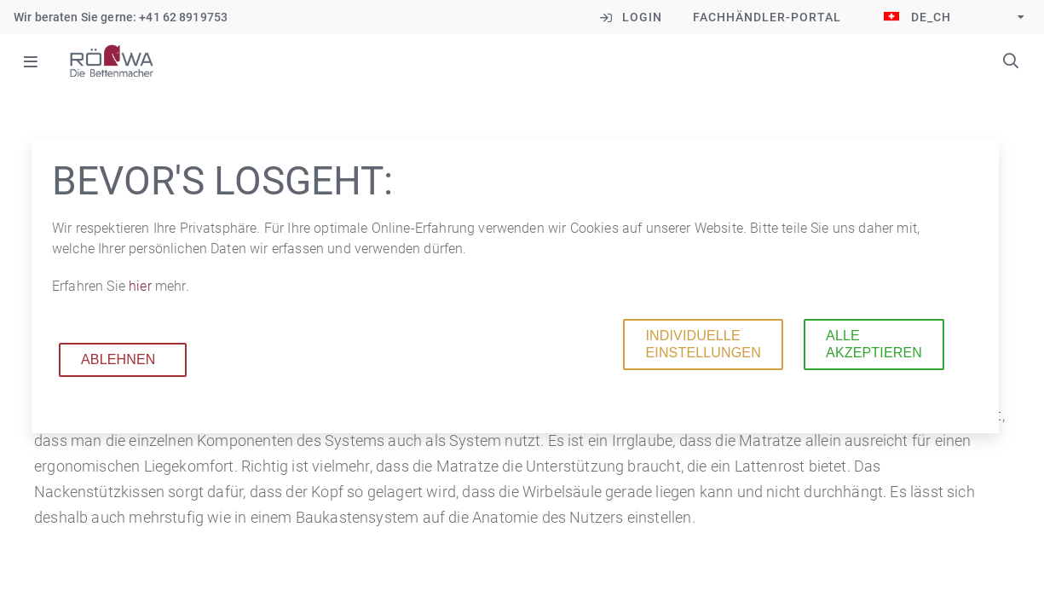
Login (642, 17)
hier (142, 286)
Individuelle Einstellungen (702, 344)
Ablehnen (118, 359)
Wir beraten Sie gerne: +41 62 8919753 (121, 17)
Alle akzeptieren (874, 344)
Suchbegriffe (1010, 60)
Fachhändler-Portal (767, 17)
